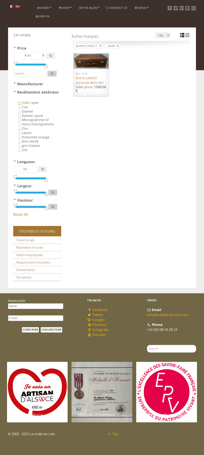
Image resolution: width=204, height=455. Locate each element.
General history (25, 270)
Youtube (96, 335)
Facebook (97, 310)
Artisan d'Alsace (28, 414)
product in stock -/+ (87, 45)
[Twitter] (175, 8)
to (29, 55)
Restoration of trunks (29, 247)
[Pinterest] (187, 8)
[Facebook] (170, 8)
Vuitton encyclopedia (29, 255)
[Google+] (181, 8)
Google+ (96, 320)
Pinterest (97, 325)
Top (112, 434)
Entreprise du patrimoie (165, 414)
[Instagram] (193, 8)
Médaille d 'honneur (96, 414)
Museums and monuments (33, 262)
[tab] (37, 49)
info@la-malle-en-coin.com (167, 315)
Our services (23, 277)
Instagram (98, 330)
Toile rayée (30, 103)
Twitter (95, 315)
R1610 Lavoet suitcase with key (90, 80)
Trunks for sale (25, 240)
